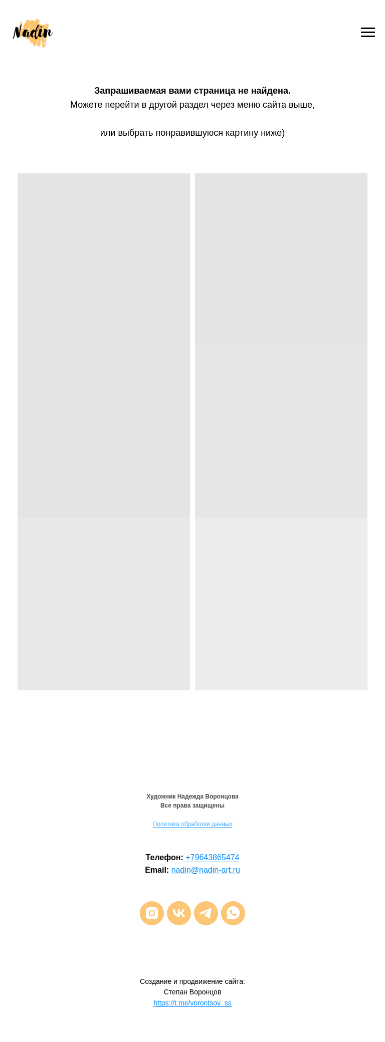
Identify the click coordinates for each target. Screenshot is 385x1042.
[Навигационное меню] (368, 33)
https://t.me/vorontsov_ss (192, 1003)
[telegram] (206, 913)
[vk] (179, 913)
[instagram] (152, 913)
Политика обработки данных (193, 824)
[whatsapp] (233, 913)
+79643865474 (212, 857)
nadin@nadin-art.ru (205, 870)
